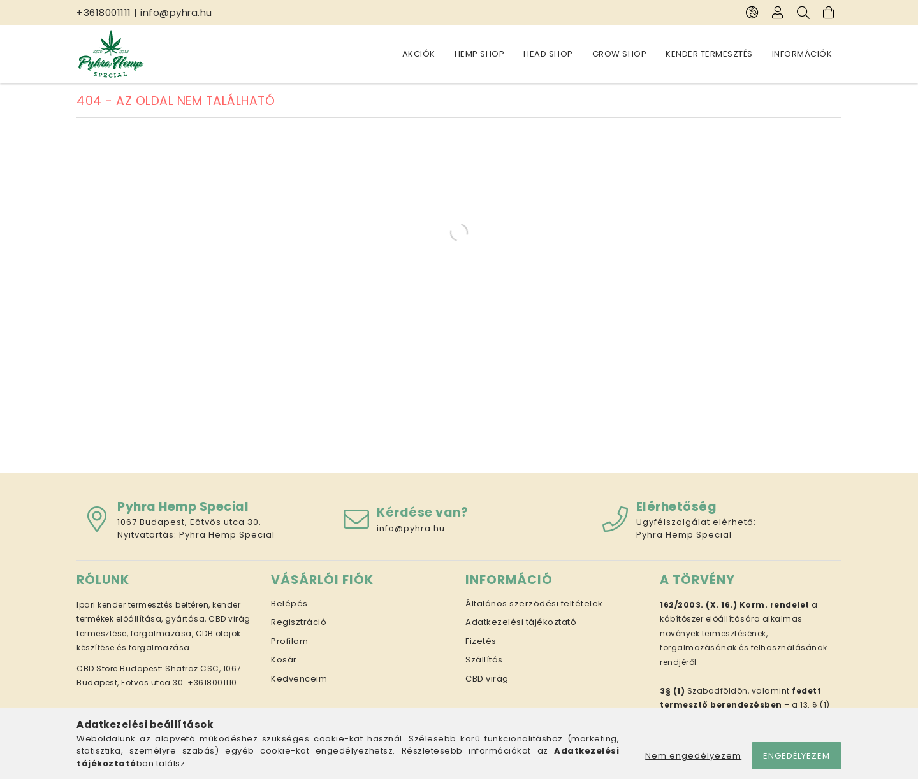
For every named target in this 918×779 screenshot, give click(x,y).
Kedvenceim (299, 679)
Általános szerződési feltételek (534, 603)
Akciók (418, 54)
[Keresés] (803, 12)
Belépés (289, 603)
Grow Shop (619, 54)
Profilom (289, 641)
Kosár (284, 660)
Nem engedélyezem (693, 756)
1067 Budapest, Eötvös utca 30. (189, 522)
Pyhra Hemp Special (227, 535)
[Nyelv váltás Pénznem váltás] (752, 12)
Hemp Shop (480, 54)
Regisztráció (298, 622)
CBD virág (487, 679)
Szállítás (484, 660)
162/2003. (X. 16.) (698, 604)
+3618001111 (103, 12)
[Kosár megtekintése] (828, 12)
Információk (802, 54)
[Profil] (777, 12)
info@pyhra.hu (176, 12)
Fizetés (481, 641)
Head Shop (548, 54)
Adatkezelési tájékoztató (520, 622)
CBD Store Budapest (118, 668)
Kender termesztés (709, 54)
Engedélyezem (796, 756)
